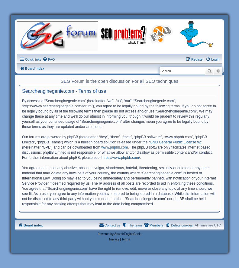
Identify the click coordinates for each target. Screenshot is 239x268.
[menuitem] (49, 59)
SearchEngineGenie (128, 234)
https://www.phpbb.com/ (121, 158)
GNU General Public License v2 (175, 142)
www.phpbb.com (114, 147)
